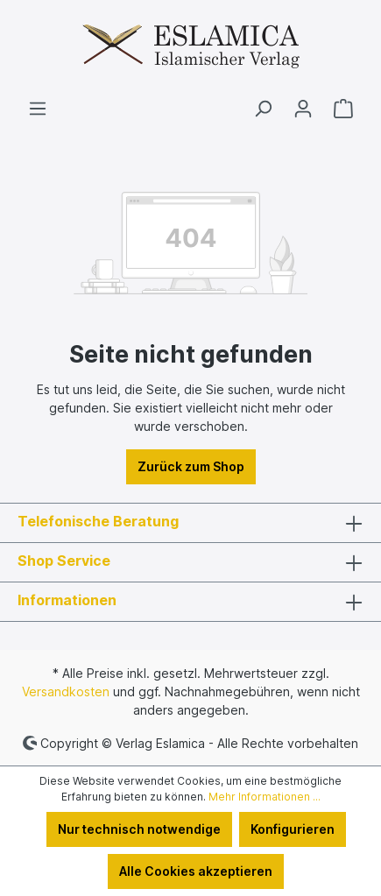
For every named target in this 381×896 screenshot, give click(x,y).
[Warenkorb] (343, 108)
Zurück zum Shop (191, 466)
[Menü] (38, 108)
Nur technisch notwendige (139, 829)
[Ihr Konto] (303, 108)
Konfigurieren (292, 829)
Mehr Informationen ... (264, 796)
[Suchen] (263, 108)
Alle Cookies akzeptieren (195, 871)
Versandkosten (65, 691)
